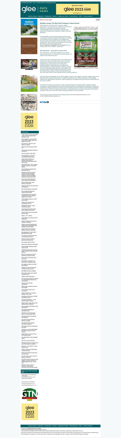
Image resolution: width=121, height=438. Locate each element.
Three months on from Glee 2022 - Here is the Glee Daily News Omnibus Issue (30, 135)
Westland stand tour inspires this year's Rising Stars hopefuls (30, 343)
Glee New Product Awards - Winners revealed (28, 320)
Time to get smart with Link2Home (27, 283)
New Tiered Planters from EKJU (29, 189)
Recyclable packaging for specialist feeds (28, 310)
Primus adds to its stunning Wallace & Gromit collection (28, 229)
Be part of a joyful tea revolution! (30, 244)
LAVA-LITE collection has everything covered (28, 203)
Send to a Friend (32, 16)
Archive (55, 16)
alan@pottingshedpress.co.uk (28, 377)
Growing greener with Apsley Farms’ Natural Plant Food (29, 209)
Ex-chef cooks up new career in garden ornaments (29, 357)
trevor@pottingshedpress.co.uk (29, 385)
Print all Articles (74, 16)
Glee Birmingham (39, 430)
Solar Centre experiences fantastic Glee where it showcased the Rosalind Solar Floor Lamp (29, 160)
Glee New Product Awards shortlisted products (28, 323)
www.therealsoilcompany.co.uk (80, 94)
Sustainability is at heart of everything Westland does (28, 156)
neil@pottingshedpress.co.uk (28, 383)
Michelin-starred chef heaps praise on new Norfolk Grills (28, 313)
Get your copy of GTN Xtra (28, 340)
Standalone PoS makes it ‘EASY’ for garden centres (30, 297)
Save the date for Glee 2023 (28, 153)
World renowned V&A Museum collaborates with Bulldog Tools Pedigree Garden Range (29, 225)
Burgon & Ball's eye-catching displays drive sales (29, 293)
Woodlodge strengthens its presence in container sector (29, 261)
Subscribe (40, 16)
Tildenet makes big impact (28, 276)
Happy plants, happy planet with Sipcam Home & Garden (29, 303)
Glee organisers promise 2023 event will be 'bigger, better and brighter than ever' (29, 140)
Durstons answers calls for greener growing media (28, 239)
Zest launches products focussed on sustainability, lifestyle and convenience (30, 279)
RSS (80, 16)
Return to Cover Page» (46, 19)
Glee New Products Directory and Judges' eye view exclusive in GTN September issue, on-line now (30, 361)
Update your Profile (63, 16)
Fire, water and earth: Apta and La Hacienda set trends (29, 236)
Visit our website (88, 16)
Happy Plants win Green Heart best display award (29, 334)
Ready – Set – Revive (27, 215)
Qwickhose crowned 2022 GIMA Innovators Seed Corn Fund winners (29, 330)
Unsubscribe (48, 16)
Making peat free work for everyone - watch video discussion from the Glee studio (29, 366)
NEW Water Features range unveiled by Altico (28, 206)
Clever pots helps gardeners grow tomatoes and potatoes (29, 180)
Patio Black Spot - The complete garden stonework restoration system (29, 165)
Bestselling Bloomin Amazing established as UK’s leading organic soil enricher (29, 195)
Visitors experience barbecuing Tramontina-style (29, 350)
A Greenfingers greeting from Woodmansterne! (29, 170)
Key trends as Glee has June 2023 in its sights (29, 144)
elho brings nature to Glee (28, 242)
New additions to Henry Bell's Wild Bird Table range (29, 233)
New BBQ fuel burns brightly (29, 270)
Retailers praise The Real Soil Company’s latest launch (29, 268)
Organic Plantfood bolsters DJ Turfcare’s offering (29, 222)
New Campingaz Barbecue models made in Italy (28, 192)
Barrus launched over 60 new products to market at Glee (29, 255)
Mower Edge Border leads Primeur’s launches (28, 183)
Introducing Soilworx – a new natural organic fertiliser (29, 300)
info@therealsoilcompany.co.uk (51, 96)
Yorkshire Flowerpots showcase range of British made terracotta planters (29, 251)
